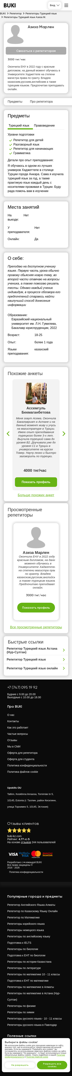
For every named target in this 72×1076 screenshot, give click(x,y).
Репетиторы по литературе (24, 968)
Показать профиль (36, 482)
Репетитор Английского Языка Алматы (31, 904)
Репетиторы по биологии (22, 949)
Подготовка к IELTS (19, 942)
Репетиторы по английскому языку (28, 936)
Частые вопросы (17, 733)
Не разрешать (20, 1065)
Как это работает (17, 727)
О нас (10, 714)
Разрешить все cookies (52, 1065)
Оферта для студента (20, 759)
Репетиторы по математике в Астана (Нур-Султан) (33, 996)
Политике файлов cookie (37, 1057)
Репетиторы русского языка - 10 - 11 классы (34, 1018)
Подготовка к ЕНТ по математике (27, 980)
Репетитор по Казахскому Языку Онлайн (32, 911)
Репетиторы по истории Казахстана (29, 961)
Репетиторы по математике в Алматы (30, 987)
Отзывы (12, 740)
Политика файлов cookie (22, 771)
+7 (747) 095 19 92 (22, 687)
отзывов (26, 842)
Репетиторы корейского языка (26, 923)
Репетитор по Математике (23, 917)
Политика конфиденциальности (27, 765)
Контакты (13, 721)
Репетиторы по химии (20, 1012)
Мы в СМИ (13, 746)
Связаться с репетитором (36, 51)
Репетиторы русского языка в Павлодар (32, 1024)
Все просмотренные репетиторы (36, 627)
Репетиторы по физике (21, 1005)
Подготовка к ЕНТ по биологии (26, 955)
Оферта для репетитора (22, 752)
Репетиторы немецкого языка (25, 930)
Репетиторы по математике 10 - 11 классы (33, 974)
